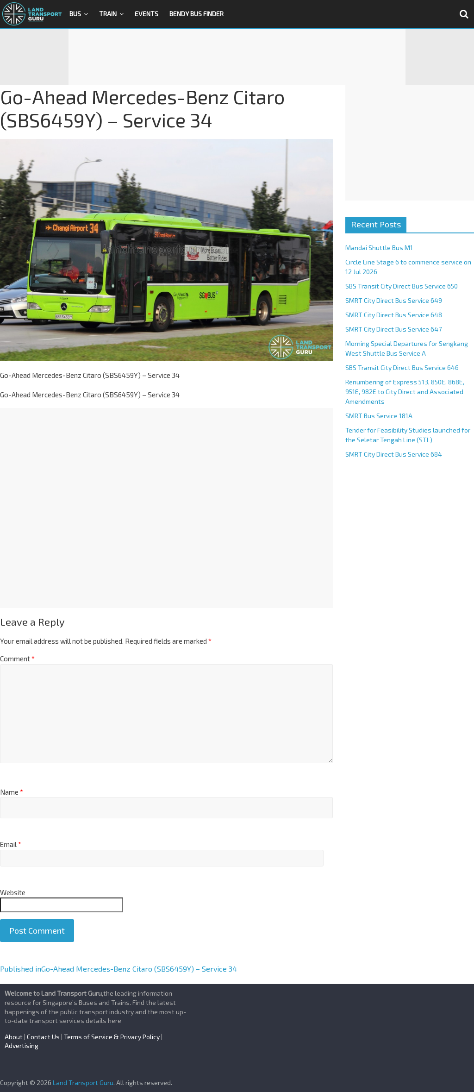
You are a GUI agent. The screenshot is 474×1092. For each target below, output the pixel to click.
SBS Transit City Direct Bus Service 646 (402, 367)
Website (12, 892)
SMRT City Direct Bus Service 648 (393, 315)
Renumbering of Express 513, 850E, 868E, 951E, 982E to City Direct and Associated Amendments (404, 391)
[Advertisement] (237, 57)
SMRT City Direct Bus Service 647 (393, 329)
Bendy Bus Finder (196, 14)
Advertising (21, 1045)
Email (10, 844)
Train (108, 14)
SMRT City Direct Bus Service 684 (393, 454)
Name (11, 792)
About (14, 1037)
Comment (17, 658)
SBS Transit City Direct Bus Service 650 (401, 286)
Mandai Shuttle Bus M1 (379, 247)
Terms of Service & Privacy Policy (112, 1037)
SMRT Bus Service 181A (378, 416)
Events (146, 14)
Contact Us (43, 1037)
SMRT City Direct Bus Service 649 (393, 300)
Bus (75, 14)
